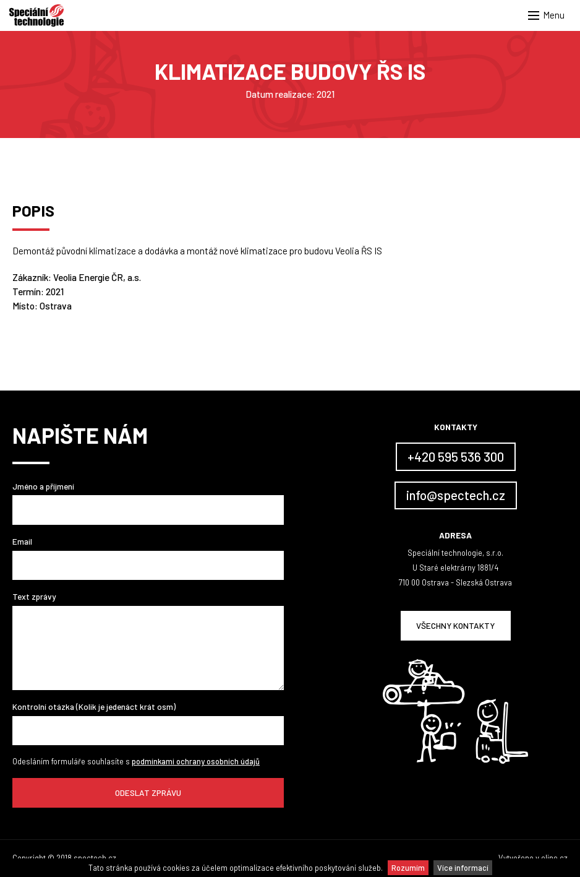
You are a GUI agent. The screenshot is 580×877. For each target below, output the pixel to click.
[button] (549, 15)
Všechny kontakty (455, 625)
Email (22, 541)
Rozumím (408, 868)
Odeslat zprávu (148, 792)
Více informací (462, 868)
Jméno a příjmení (43, 486)
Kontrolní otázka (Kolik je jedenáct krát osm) (94, 706)
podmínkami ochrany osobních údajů (196, 761)
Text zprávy (34, 596)
